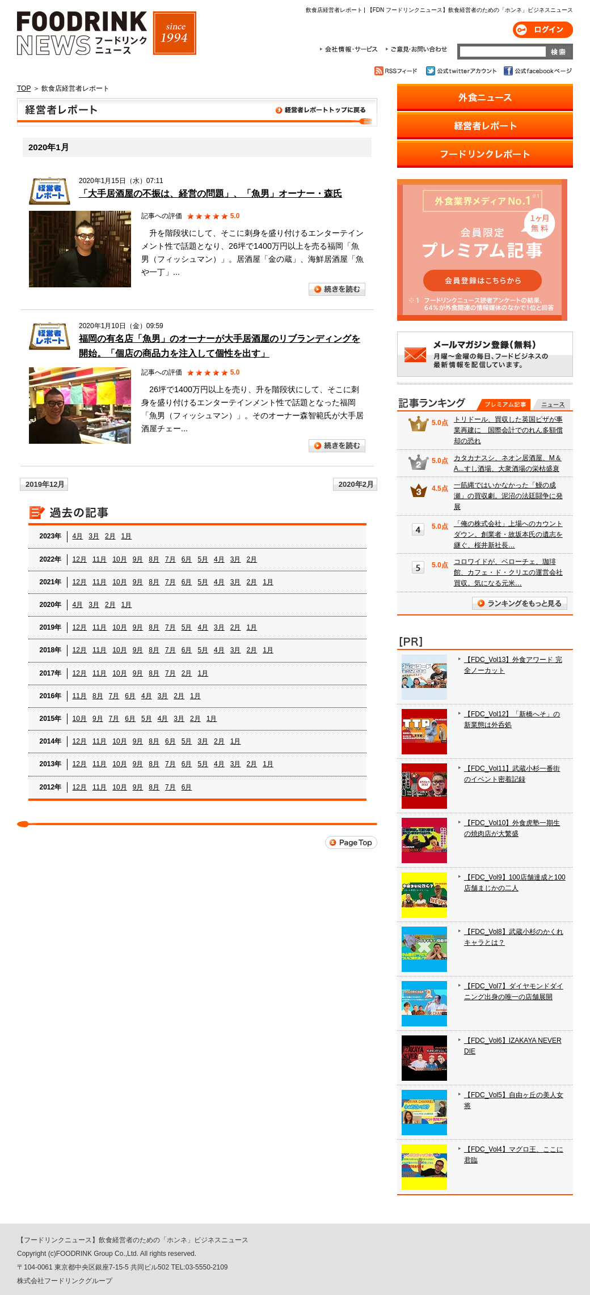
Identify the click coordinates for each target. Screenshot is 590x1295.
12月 (80, 559)
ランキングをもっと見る (519, 603)
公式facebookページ (537, 70)
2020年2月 (356, 484)
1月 (126, 536)
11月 (99, 559)
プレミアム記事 (503, 404)
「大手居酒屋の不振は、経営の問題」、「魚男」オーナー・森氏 (210, 193)
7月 (170, 559)
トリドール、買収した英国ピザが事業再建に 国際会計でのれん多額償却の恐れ (508, 430)
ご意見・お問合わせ (416, 49)
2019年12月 (45, 484)
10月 (119, 559)
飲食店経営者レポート (197, 112)
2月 (110, 536)
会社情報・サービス (351, 49)
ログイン (543, 30)
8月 (154, 559)
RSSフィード (397, 70)
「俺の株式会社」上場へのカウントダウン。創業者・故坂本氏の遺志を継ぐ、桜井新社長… (508, 534)
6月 (187, 559)
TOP (24, 88)
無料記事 (551, 404)
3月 (93, 536)
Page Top (351, 842)
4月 (78, 536)
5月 (202, 559)
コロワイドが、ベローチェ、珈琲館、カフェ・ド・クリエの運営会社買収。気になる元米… (508, 572)
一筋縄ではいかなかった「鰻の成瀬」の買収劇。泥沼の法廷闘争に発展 (508, 496)
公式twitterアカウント (462, 70)
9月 (138, 559)
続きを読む (337, 289)
